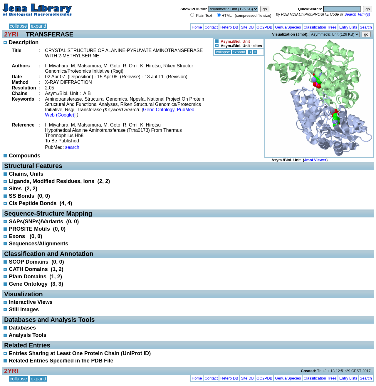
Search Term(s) (357, 14)
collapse (18, 26)
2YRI (11, 34)
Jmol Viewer (315, 160)
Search (366, 27)
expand (38, 26)
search (72, 147)
